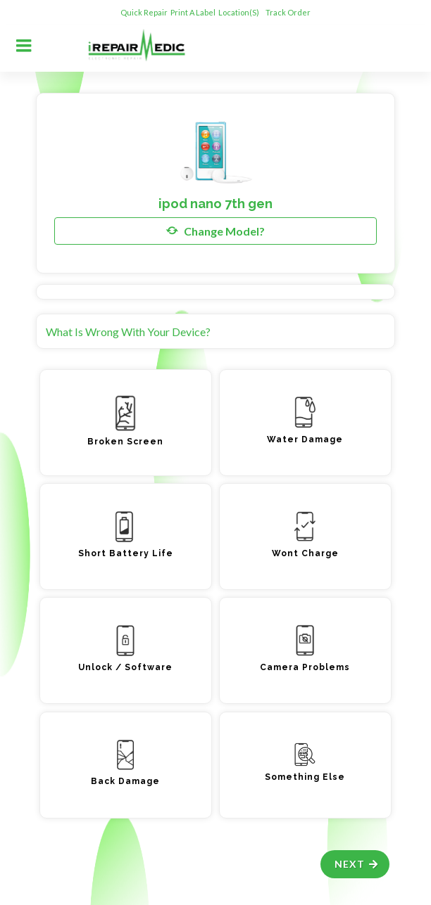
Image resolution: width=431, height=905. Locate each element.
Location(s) (239, 12)
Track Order (289, 12)
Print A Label (193, 12)
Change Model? (215, 230)
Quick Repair (144, 12)
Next (357, 864)
